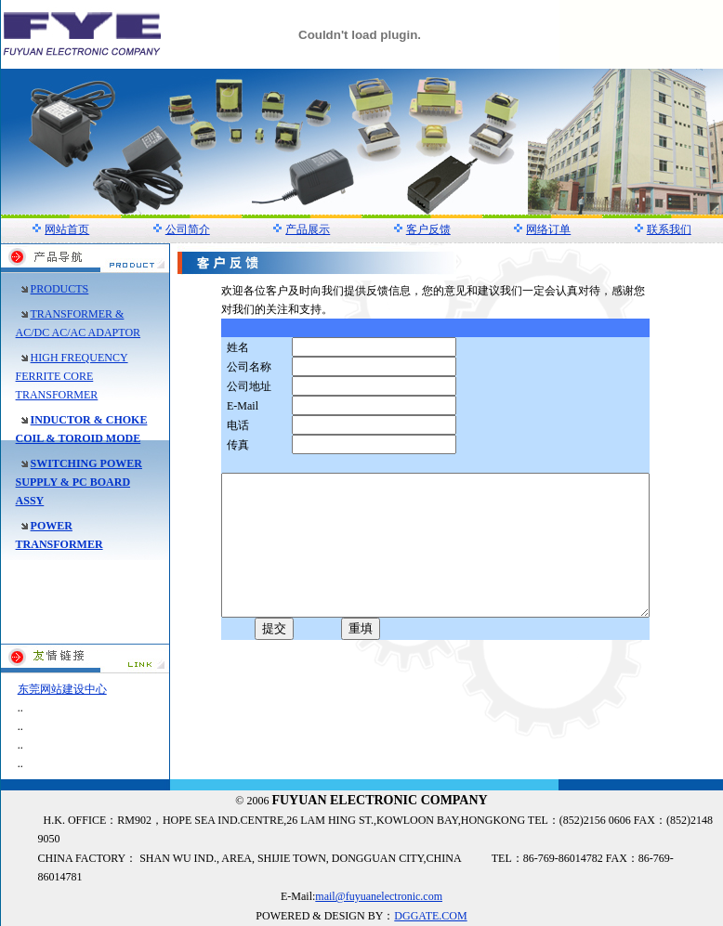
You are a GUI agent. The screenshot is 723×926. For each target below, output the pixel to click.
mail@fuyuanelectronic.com (378, 896)
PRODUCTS (60, 288)
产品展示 (307, 229)
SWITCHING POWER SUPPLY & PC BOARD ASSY (79, 482)
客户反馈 (428, 229)
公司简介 (187, 229)
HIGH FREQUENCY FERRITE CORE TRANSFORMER (72, 376)
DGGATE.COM (430, 915)
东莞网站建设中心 (62, 689)
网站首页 (67, 229)
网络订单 (548, 229)
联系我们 (669, 229)
